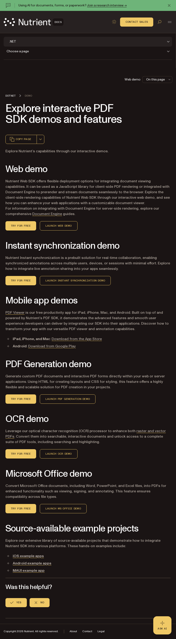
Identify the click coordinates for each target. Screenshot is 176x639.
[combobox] (40, 139)
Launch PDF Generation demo (67, 399)
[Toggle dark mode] (114, 21)
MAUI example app (29, 570)
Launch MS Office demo (63, 508)
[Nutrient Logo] (33, 22)
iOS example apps (28, 556)
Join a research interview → (107, 5)
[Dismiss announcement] (169, 5)
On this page (158, 79)
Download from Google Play (52, 346)
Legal (101, 631)
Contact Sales (137, 21)
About (73, 631)
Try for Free (21, 225)
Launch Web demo (58, 225)
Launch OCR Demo (58, 453)
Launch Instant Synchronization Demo (75, 280)
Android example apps (32, 563)
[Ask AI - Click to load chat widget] (162, 625)
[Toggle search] (159, 21)
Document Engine (47, 213)
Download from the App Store (77, 338)
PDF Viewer (15, 312)
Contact (87, 631)
